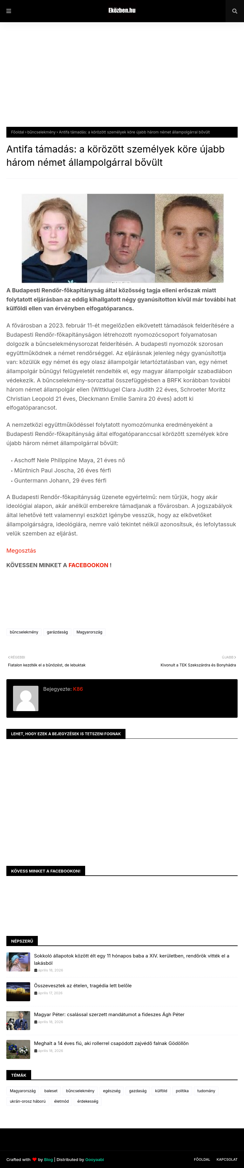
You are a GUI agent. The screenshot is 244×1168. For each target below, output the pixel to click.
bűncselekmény (41, 132)
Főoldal (17, 132)
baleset (50, 1090)
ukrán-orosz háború (28, 1101)
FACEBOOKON (89, 565)
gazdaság (137, 1090)
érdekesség (87, 1101)
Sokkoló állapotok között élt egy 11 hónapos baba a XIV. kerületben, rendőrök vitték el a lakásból (131, 959)
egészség (111, 1090)
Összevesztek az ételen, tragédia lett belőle (83, 986)
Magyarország (89, 632)
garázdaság (57, 632)
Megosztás (21, 550)
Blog (48, 1159)
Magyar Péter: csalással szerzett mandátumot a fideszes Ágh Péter (109, 1014)
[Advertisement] (122, 79)
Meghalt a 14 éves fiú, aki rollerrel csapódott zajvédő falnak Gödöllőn (111, 1043)
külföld (161, 1090)
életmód (61, 1101)
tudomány (206, 1090)
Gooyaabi (94, 1159)
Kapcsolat (227, 1159)
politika (182, 1090)
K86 (77, 689)
